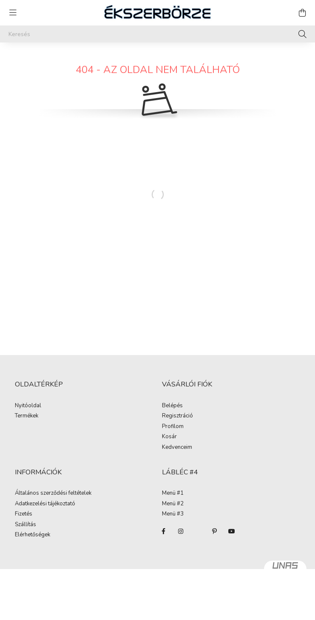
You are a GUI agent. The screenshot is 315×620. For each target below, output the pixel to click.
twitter (197, 531)
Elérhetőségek (32, 535)
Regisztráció (177, 416)
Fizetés (23, 514)
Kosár (169, 437)
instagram (180, 531)
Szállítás (25, 524)
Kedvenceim (177, 447)
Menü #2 (173, 504)
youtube (231, 531)
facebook (163, 531)
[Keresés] (157, 33)
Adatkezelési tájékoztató (45, 504)
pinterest (214, 531)
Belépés (172, 406)
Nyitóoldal (28, 406)
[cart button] (302, 12)
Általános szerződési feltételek (53, 493)
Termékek (26, 416)
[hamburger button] (12, 12)
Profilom (173, 426)
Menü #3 (173, 514)
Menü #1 (173, 493)
